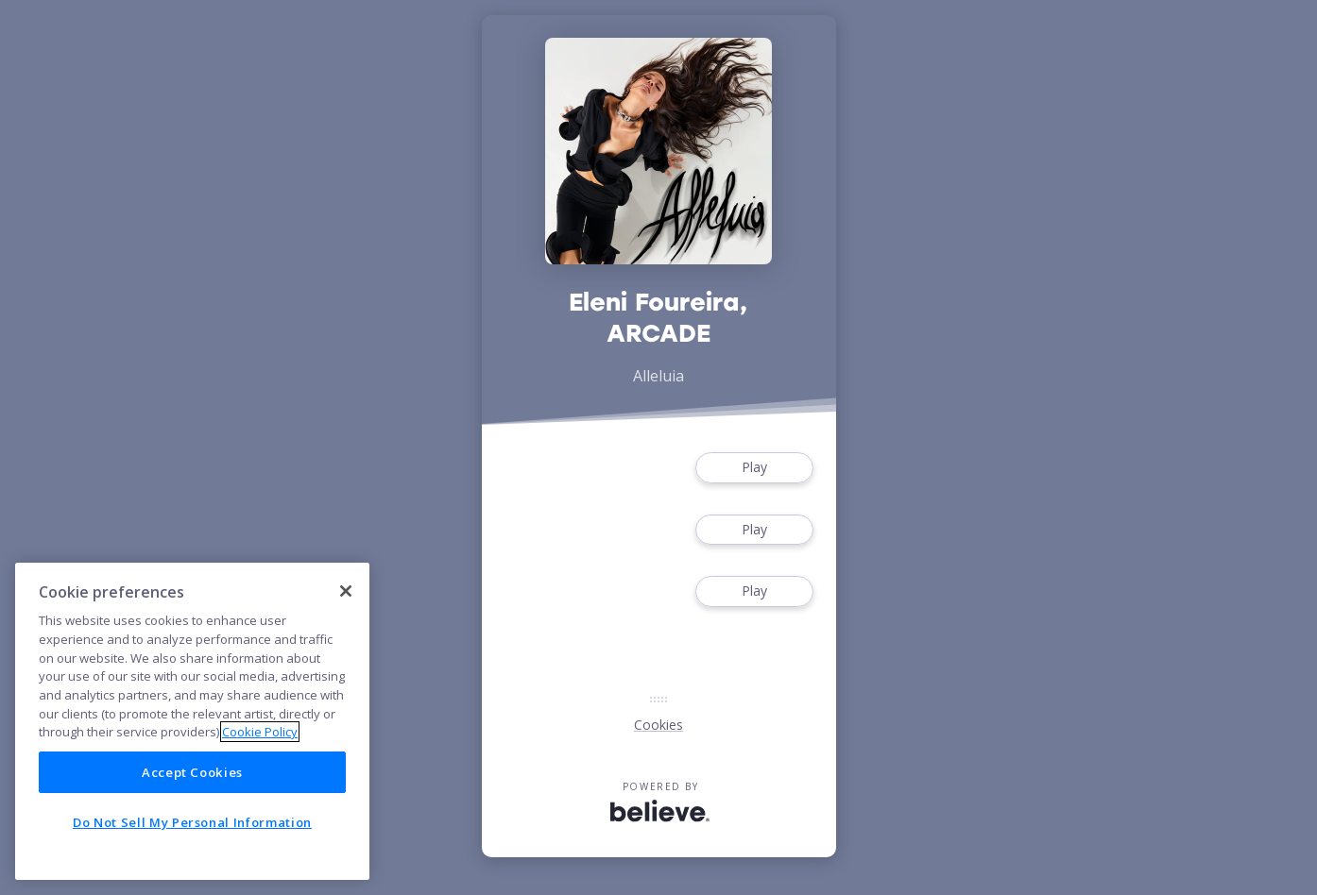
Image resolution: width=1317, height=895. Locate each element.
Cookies (658, 725)
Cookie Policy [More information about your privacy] (260, 731)
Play (754, 467)
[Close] (346, 591)
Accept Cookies (192, 772)
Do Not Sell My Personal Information (192, 822)
